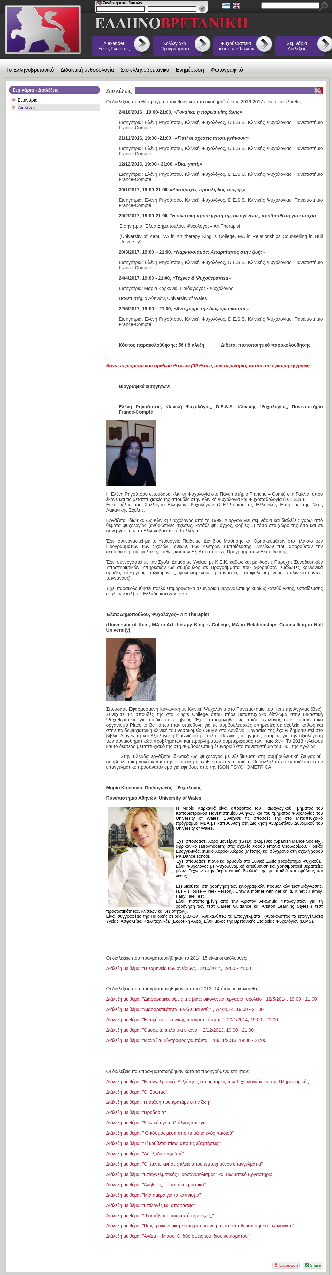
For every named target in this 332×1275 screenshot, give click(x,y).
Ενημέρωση (190, 70)
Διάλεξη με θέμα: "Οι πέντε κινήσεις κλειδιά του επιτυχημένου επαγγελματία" (184, 1164)
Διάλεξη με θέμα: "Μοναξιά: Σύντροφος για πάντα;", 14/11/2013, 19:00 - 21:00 (186, 1040)
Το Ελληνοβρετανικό (30, 70)
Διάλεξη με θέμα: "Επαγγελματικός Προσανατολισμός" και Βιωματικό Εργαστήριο (189, 1174)
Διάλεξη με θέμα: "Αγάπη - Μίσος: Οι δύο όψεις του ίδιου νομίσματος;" (178, 1236)
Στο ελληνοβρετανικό (145, 70)
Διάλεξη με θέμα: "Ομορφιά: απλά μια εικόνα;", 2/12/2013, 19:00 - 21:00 (180, 1030)
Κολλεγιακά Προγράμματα (175, 46)
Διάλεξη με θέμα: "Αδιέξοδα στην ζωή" (145, 1153)
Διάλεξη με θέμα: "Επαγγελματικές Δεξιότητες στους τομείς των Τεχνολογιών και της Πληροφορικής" (208, 1081)
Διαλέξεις (27, 107)
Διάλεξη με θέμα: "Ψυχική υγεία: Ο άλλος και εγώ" (157, 1122)
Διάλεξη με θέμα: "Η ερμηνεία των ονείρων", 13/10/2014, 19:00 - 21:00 (178, 968)
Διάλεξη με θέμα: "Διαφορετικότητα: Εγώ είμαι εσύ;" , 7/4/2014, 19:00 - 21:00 (185, 1009)
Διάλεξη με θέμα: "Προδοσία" (136, 1112)
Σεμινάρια (28, 100)
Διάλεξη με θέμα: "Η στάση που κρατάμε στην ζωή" (158, 1102)
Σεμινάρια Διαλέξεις (297, 46)
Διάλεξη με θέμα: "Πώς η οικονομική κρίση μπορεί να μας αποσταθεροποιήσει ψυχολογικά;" (200, 1225)
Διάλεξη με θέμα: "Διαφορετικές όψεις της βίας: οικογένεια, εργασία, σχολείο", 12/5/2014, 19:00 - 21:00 (211, 999)
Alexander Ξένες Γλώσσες (114, 46)
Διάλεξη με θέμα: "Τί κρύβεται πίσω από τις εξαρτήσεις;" (163, 1143)
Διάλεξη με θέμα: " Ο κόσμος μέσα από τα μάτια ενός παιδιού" (170, 1133)
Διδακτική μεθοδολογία (87, 70)
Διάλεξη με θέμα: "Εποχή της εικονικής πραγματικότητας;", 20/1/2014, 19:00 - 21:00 (192, 1019)
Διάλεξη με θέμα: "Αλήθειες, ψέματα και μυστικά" (156, 1184)
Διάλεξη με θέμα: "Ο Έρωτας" (136, 1092)
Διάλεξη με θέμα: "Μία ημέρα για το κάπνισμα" (153, 1195)
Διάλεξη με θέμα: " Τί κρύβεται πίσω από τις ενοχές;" (160, 1215)
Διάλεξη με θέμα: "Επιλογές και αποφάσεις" (150, 1205)
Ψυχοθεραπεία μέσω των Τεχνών (235, 46)
